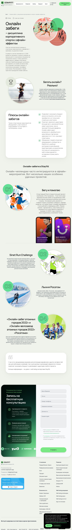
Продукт (40, 4)
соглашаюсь (47, 436)
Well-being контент (61, 499)
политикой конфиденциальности (58, 522)
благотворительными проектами (57, 99)
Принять (49, 525)
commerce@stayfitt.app (7, 469)
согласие (48, 429)
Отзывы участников (44, 483)
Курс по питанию (60, 501)
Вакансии (41, 486)
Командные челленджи (62, 472)
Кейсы (34, 4)
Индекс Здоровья (44, 493)
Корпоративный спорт (62, 465)
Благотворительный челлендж (61, 468)
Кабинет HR (42, 496)
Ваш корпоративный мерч (63, 475)
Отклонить (57, 525)
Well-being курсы (60, 496)
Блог (46, 4)
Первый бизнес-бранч (45, 465)
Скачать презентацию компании (45, 480)
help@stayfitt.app (12, 472)
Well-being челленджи (62, 493)
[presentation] (51, 444)
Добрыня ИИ (59, 483)
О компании (42, 462)
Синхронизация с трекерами (43, 499)
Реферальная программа (46, 468)
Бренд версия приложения (63, 478)
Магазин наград (43, 506)
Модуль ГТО (59, 481)
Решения (28, 4)
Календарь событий (44, 509)
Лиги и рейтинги (43, 503)
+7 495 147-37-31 (53, 3)
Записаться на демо (65, 3)
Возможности (19, 4)
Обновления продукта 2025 (45, 512)
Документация (43, 476)
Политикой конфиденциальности (51, 433)
